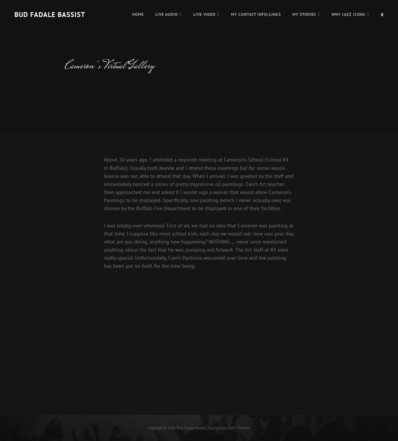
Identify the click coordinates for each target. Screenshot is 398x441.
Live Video (204, 14)
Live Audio (166, 14)
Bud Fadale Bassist (49, 14)
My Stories (304, 14)
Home (138, 14)
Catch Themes (239, 427)
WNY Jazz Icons (348, 14)
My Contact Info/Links (256, 14)
